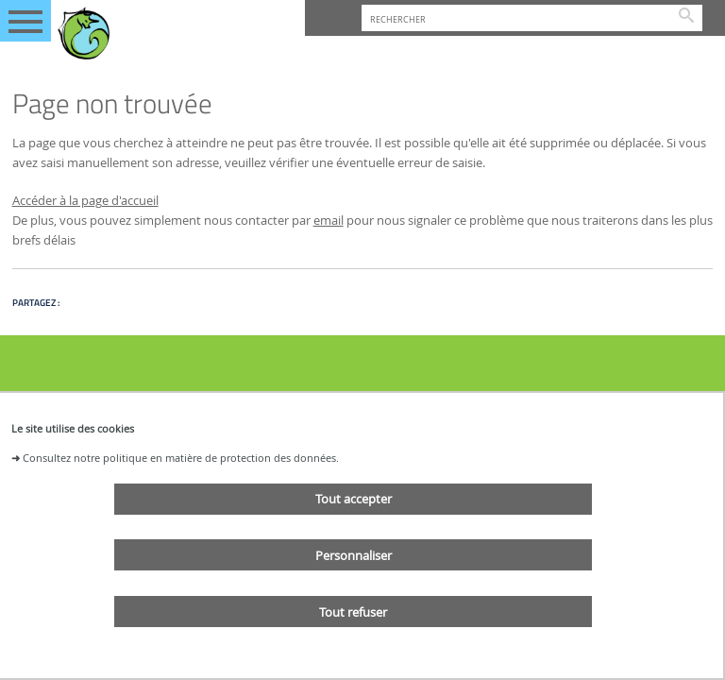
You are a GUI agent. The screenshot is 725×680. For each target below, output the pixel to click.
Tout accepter (353, 498)
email (328, 220)
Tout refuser (353, 612)
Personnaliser (353, 555)
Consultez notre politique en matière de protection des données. (181, 457)
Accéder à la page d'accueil (85, 201)
